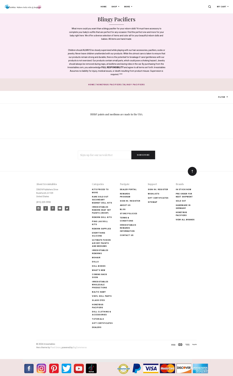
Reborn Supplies (101, 229)
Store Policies (128, 214)
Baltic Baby (99, 292)
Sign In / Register (130, 201)
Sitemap (152, 202)
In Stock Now (183, 189)
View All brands (185, 220)
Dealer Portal (128, 189)
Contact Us (126, 235)
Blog (123, 209)
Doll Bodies (99, 266)
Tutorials (98, 319)
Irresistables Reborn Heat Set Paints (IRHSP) (101, 210)
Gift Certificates (102, 323)
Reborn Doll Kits (102, 217)
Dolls (95, 262)
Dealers (96, 327)
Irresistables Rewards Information (128, 228)
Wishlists (153, 194)
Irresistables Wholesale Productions (100, 285)
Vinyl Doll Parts (102, 296)
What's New (98, 270)
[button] (227, 97)
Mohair (96, 258)
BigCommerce (80, 347)
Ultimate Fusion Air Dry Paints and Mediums (101, 243)
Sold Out (181, 201)
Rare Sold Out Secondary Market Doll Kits (102, 200)
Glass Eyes (98, 300)
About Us (125, 205)
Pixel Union (56, 347)
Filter (223, 97)
